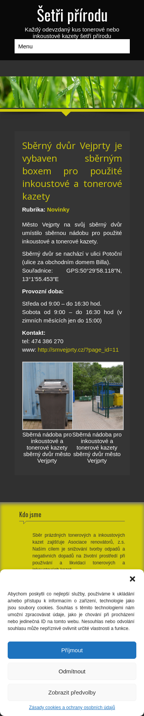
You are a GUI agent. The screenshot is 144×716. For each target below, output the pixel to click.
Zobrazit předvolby (72, 692)
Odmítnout (71, 671)
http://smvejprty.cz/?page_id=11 (78, 349)
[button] (132, 579)
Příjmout (72, 650)
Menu (25, 46)
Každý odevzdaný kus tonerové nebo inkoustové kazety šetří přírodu (72, 21)
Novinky (58, 209)
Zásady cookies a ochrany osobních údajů (72, 707)
